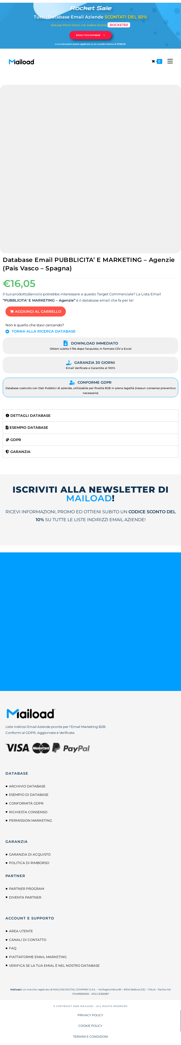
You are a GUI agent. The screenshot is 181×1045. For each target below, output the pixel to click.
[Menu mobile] (168, 61)
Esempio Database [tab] (27, 427)
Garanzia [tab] (18, 451)
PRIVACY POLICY (90, 1015)
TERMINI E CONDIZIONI (90, 1036)
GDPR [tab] (13, 439)
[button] (35, 311)
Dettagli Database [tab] (28, 415)
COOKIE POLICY (90, 1026)
